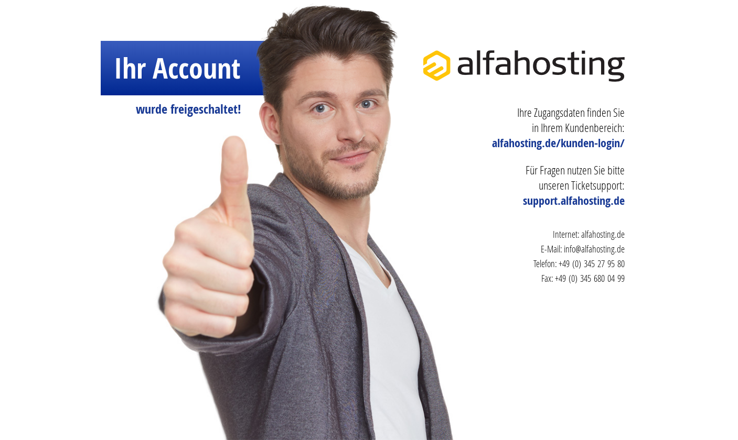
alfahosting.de (603, 234)
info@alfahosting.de (594, 249)
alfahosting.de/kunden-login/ (558, 143)
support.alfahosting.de (574, 200)
